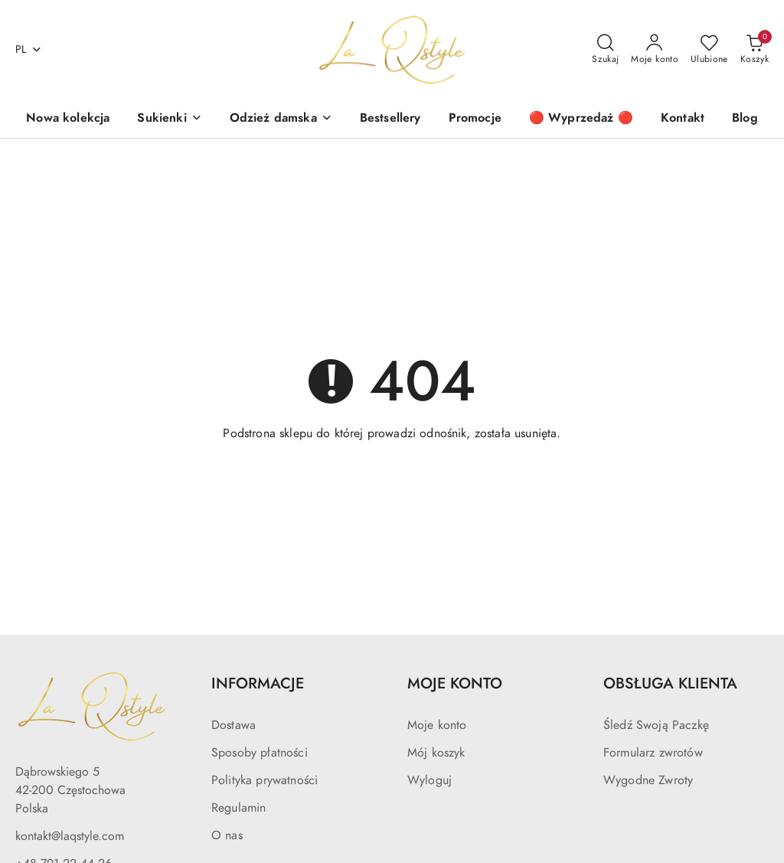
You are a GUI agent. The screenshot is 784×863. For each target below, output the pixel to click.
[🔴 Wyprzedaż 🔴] (581, 119)
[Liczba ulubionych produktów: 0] (709, 50)
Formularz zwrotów (653, 752)
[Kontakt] (682, 119)
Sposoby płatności (259, 752)
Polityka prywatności (264, 780)
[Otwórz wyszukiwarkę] (605, 50)
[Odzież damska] (281, 119)
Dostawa (233, 725)
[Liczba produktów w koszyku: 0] (754, 50)
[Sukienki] (169, 119)
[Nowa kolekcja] (68, 119)
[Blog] (745, 119)
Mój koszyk (436, 752)
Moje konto (437, 725)
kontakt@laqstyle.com (69, 836)
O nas (227, 835)
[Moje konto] (654, 50)
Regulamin (238, 807)
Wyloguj (429, 780)
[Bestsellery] (390, 119)
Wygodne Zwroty (648, 780)
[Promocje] (475, 119)
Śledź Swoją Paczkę (656, 725)
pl (28, 49)
